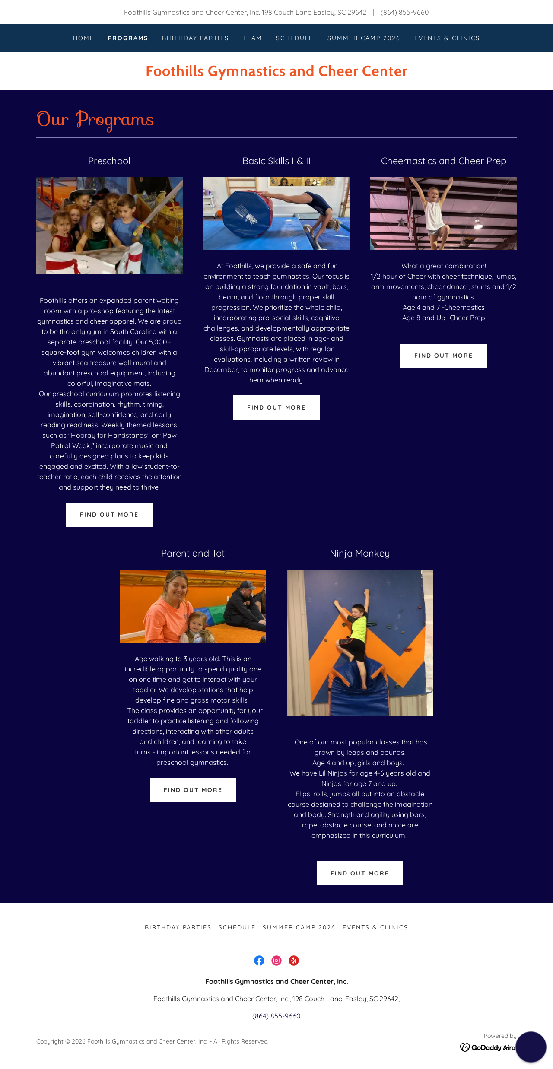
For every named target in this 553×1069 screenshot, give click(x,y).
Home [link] (83, 38)
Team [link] (252, 38)
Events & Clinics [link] (447, 38)
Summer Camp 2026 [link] (363, 38)
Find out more (109, 515)
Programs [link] (128, 38)
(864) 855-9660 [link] (405, 12)
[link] (276, 73)
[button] (531, 1047)
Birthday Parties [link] (195, 38)
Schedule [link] (294, 38)
